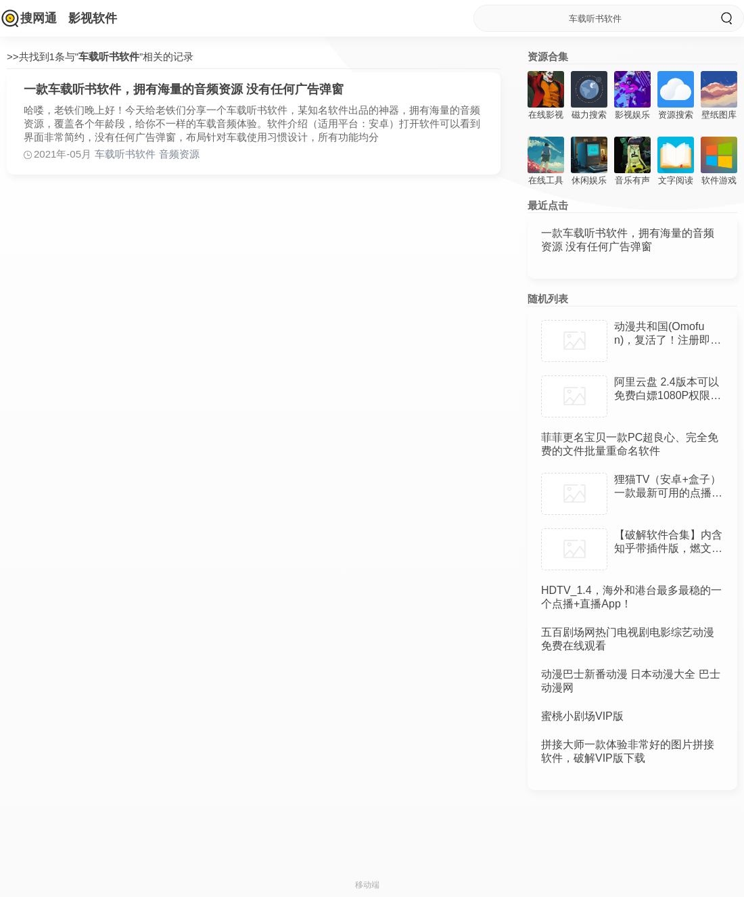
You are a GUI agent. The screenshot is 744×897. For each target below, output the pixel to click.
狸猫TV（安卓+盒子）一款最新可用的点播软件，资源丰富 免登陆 (668, 493)
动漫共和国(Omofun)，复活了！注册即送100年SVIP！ (667, 340)
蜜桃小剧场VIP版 (582, 716)
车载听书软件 (125, 154)
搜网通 (38, 18)
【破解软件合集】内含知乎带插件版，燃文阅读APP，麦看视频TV (668, 548)
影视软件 (92, 18)
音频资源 (179, 154)
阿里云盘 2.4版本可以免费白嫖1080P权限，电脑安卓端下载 (667, 395)
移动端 (367, 885)
